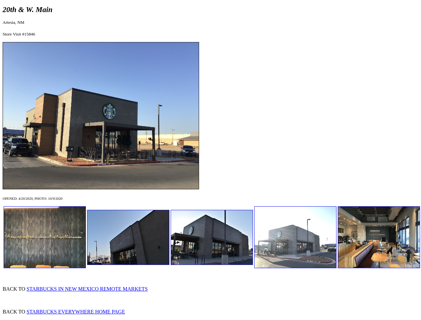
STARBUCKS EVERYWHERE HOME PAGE (75, 311)
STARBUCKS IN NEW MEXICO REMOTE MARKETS (87, 289)
